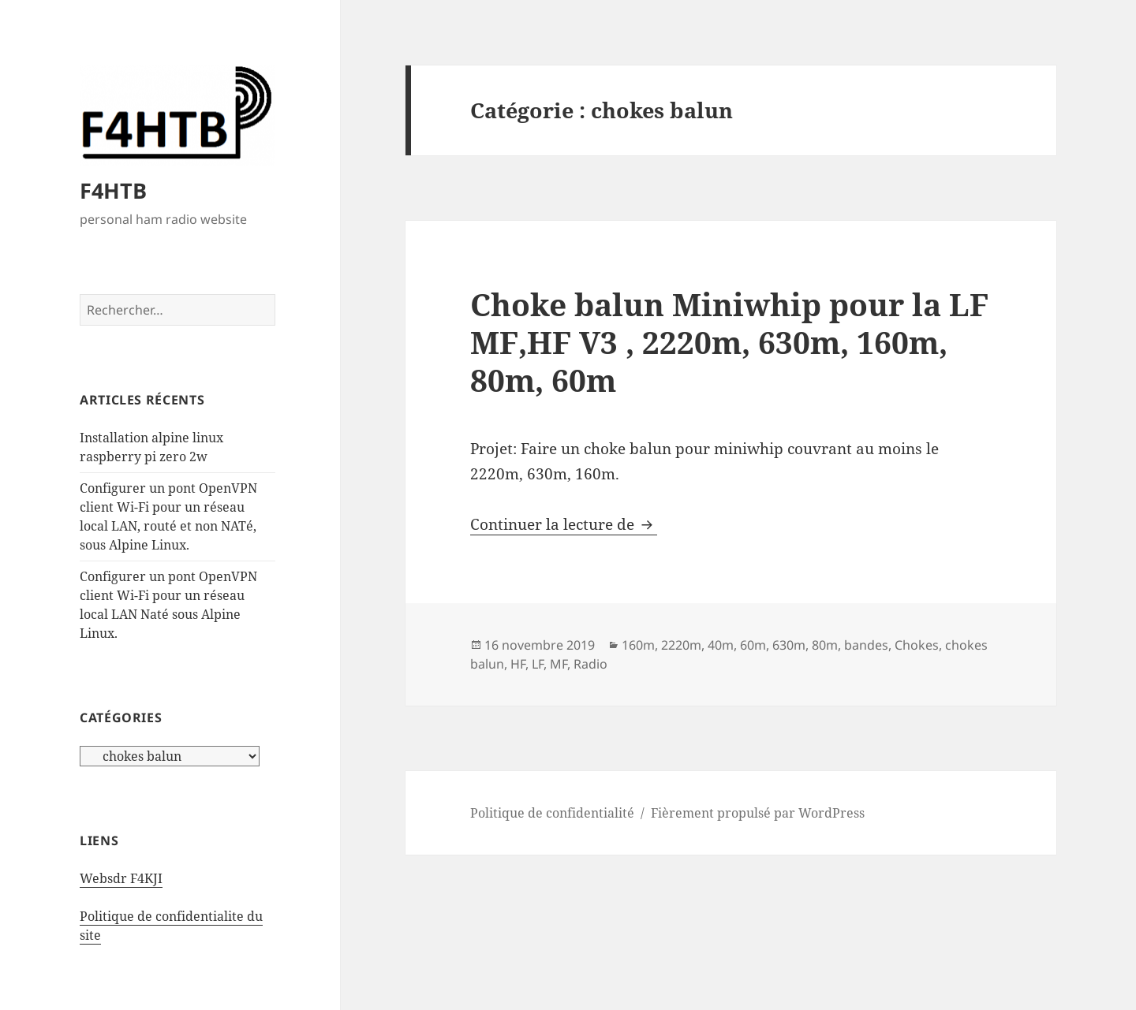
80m (825, 645)
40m (721, 645)
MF (558, 664)
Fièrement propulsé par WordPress (758, 813)
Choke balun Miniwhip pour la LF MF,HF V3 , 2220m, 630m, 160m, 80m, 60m (729, 342)
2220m (681, 645)
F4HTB (113, 190)
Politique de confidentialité (552, 813)
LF (538, 664)
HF (517, 664)
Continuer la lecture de (563, 524)
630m (788, 645)
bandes (866, 645)
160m (638, 645)
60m (753, 645)
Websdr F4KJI (121, 878)
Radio (590, 664)
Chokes (917, 645)
